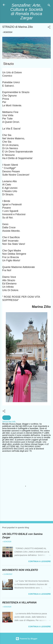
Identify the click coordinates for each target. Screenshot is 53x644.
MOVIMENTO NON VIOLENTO (20, 570)
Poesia (7, 418)
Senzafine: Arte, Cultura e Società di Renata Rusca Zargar (26, 11)
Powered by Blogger (26, 639)
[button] (49, 27)
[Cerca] (49, 5)
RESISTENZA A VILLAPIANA (19, 602)
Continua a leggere (39, 561)
